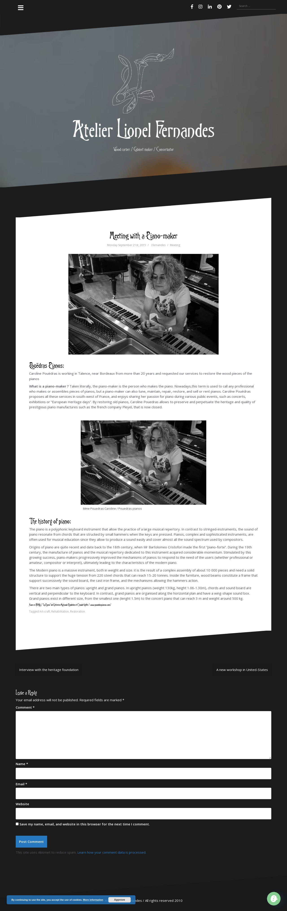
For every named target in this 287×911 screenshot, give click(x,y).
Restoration (77, 611)
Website (22, 804)
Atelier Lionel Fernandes (143, 129)
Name (22, 764)
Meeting (175, 245)
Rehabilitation (60, 611)
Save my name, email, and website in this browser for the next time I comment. (85, 824)
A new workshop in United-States (242, 669)
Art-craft (44, 611)
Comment (25, 707)
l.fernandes (158, 245)
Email (21, 784)
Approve (119, 899)
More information (93, 899)
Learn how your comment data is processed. (111, 852)
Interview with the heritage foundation (48, 669)
